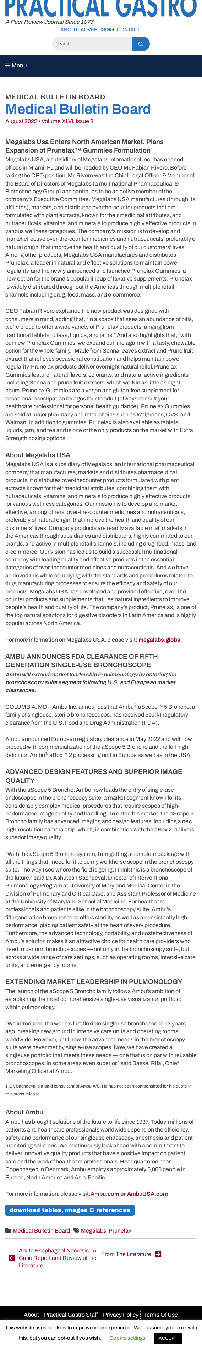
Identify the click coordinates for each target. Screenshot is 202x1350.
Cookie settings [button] (127, 1338)
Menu (16, 65)
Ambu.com (105, 1194)
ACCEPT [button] (168, 1338)
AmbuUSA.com (147, 1194)
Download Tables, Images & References (70, 1210)
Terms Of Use (160, 1315)
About (69, 29)
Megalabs (93, 1231)
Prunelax (120, 1231)
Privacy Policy (120, 1315)
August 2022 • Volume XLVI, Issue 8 (49, 121)
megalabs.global (160, 640)
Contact (128, 29)
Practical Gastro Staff (71, 1315)
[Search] (92, 44)
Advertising (97, 29)
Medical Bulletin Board (41, 1231)
